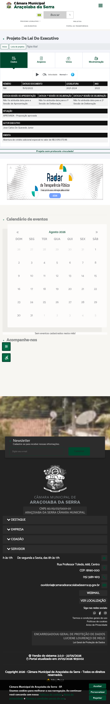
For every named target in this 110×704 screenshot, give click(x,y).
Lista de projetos (17, 46)
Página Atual (32, 46)
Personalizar (98, 692)
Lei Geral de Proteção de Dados (89, 642)
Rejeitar (97, 698)
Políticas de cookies (97, 621)
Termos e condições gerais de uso (89, 618)
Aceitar (97, 686)
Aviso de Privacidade (96, 625)
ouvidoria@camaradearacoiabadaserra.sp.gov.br (70, 585)
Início (4, 46)
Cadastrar (79, 451)
